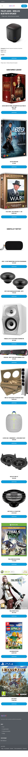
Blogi (4, 733)
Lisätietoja (14, 58)
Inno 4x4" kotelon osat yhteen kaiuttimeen (14, 397)
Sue (3, 726)
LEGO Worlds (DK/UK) (14, 651)
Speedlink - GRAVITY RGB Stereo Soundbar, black (14, 357)
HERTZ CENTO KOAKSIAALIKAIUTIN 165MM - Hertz (14, 291)
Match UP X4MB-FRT (14, 476)
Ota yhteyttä (6, 748)
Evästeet (11, 748)
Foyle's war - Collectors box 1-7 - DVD (14, 211)
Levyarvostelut (6, 729)
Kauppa (24, 5)
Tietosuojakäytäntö (18, 748)
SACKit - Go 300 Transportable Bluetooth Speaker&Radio (14, 261)
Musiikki (7, 48)
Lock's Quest (14, 698)
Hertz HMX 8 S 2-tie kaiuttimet (14, 511)
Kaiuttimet (20, 48)
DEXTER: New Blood (14, 161)
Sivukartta (25, 748)
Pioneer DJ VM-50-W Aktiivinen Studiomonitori (14, 338)
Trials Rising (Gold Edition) (14, 559)
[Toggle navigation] (2, 6)
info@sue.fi (2, 1)
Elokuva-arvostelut (6, 731)
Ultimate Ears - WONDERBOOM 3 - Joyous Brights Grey (14, 438)
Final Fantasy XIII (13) (14, 611)
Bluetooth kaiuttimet (14, 48)
